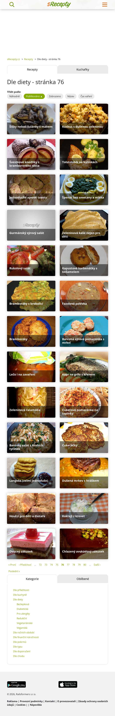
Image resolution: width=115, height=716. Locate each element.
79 (79, 564)
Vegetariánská (24, 623)
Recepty (28, 59)
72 (40, 564)
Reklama (12, 701)
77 (68, 564)
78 (73, 564)
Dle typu (17, 646)
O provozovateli (66, 701)
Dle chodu (18, 656)
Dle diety (18, 599)
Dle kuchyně (20, 594)
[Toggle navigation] (104, 4)
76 (62, 564)
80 (85, 564)
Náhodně (14, 96)
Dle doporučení (21, 651)
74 (51, 564)
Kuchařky (82, 69)
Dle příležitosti (21, 590)
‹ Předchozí (25, 564)
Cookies (20, 704)
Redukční (22, 618)
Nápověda (36, 704)
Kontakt (50, 701)
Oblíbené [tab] (83, 579)
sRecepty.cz (13, 59)
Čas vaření (86, 96)
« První (12, 564)
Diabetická (22, 609)
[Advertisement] (57, 31)
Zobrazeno (55, 96)
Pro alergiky (23, 613)
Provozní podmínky (31, 701)
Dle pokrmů (19, 642)
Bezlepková (23, 604)
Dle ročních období (23, 632)
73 (46, 564)
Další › (97, 564)
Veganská (22, 627)
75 (57, 564)
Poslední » (14, 571)
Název (70, 96)
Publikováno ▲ (34, 96)
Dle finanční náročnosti (26, 637)
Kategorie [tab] (32, 579)
